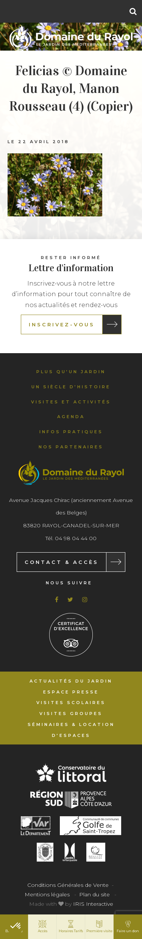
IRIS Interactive (93, 903)
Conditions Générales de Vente (68, 885)
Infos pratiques (71, 431)
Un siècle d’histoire (71, 386)
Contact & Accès (61, 562)
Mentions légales (47, 894)
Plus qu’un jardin (71, 371)
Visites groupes (71, 713)
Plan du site (94, 894)
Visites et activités (71, 402)
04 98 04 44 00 (76, 538)
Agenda (71, 416)
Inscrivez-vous (62, 324)
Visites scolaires (71, 702)
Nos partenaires (71, 446)
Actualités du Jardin (71, 681)
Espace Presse (71, 692)
